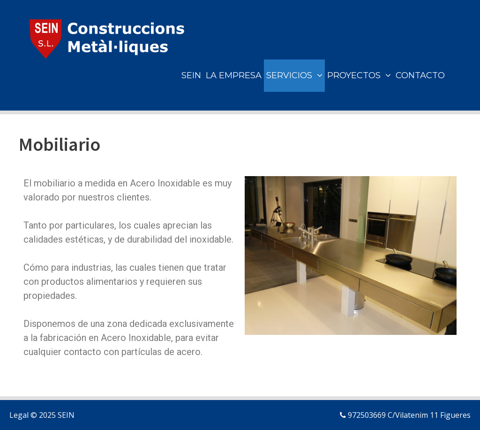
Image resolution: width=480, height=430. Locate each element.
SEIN (191, 75)
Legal (19, 415)
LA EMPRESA (234, 75)
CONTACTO (420, 75)
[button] (318, 75)
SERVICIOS (295, 75)
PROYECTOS (360, 75)
